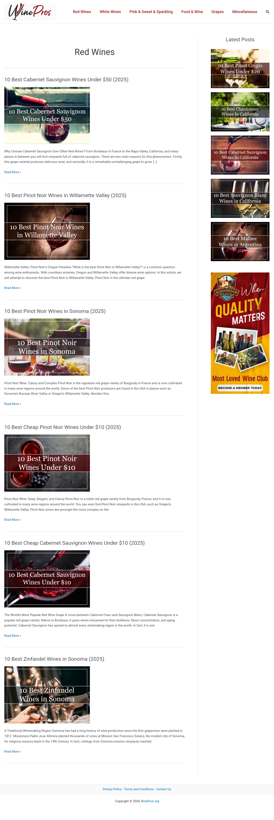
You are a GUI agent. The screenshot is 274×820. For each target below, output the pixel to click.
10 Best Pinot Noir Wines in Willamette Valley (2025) (68, 195)
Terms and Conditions (139, 789)
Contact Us (165, 789)
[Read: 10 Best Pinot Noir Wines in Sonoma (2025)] (47, 347)
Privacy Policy (111, 789)
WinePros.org (149, 801)
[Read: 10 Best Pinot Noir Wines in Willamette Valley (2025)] (47, 231)
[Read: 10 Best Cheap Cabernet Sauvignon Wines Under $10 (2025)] (47, 579)
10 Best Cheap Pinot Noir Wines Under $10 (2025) (65, 427)
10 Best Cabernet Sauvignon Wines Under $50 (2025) (69, 79)
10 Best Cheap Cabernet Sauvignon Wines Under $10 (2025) (78, 543)
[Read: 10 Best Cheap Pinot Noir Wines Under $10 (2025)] (47, 463)
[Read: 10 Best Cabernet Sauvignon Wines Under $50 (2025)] (47, 115)
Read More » (13, 172)
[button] (268, 12)
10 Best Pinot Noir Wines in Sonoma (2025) (57, 311)
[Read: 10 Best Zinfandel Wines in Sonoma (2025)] (47, 694)
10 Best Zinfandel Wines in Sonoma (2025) (57, 659)
